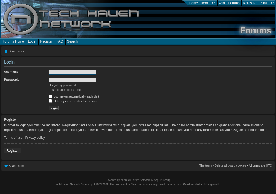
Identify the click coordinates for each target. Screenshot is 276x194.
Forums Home (13, 41)
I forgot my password (62, 85)
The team (205, 165)
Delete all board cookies (230, 165)
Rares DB (250, 3)
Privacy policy (35, 138)
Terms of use (13, 138)
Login (32, 41)
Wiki (222, 3)
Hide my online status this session (73, 101)
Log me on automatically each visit (74, 96)
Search (72, 41)
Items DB (208, 3)
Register (46, 41)
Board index (17, 51)
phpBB (124, 180)
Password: (11, 79)
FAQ (59, 41)
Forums (234, 3)
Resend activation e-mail (65, 89)
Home (193, 3)
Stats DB (267, 3)
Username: (11, 71)
